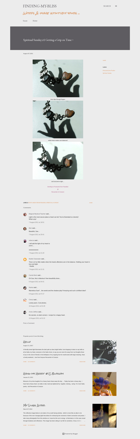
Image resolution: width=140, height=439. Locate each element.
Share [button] (104, 60)
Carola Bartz (33, 275)
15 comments (31, 425)
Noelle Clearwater (35, 259)
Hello (27, 341)
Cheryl (31, 299)
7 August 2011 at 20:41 (36, 234)
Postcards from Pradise (109, 70)
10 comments (31, 361)
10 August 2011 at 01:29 (37, 306)
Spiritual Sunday (107, 73)
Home (35, 21)
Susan (25, 21)
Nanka (31, 287)
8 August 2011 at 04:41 (36, 281)
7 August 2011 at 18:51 (36, 222)
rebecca (31, 240)
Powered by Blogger (70, 434)
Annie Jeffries (33, 312)
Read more (82, 361)
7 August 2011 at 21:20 (36, 253)
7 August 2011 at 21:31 (36, 269)
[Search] (107, 6)
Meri (30, 228)
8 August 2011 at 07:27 (36, 294)
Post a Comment (28, 323)
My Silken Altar (34, 405)
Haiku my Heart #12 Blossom (43, 373)
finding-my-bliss (40, 6)
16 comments (31, 390)
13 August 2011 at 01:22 (37, 318)
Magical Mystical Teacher (37, 214)
